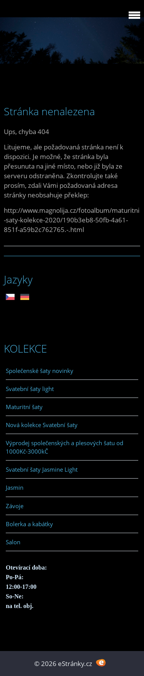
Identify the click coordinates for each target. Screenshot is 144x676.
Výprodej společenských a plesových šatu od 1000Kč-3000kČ (64, 447)
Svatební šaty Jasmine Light (42, 469)
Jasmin (14, 487)
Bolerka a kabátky (29, 524)
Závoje (14, 506)
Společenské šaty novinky (39, 370)
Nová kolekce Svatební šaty (42, 425)
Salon (13, 542)
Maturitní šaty (24, 407)
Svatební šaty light (30, 389)
